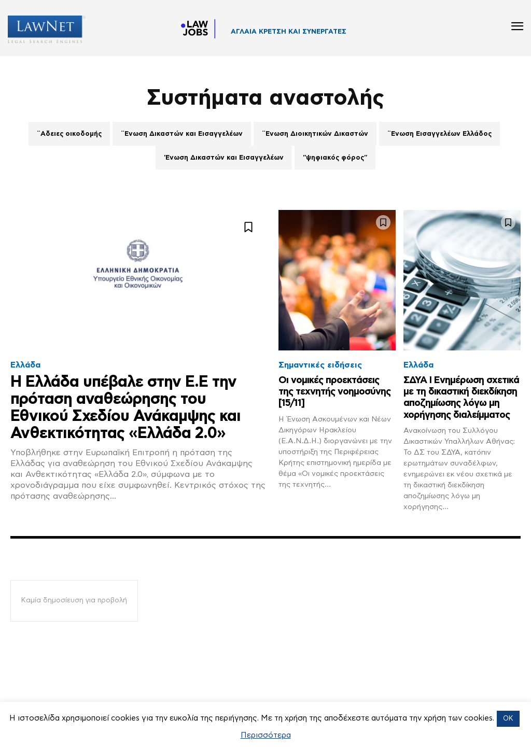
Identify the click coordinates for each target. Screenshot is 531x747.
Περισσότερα (266, 735)
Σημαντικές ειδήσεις (320, 365)
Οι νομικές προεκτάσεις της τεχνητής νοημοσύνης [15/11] (332, 391)
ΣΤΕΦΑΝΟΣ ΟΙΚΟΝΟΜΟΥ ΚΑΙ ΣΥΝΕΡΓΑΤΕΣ (305, 34)
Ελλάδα (25, 365)
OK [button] (508, 718)
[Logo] (43, 29)
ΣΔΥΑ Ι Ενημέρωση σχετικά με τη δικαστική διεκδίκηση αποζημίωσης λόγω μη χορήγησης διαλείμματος (459, 403)
